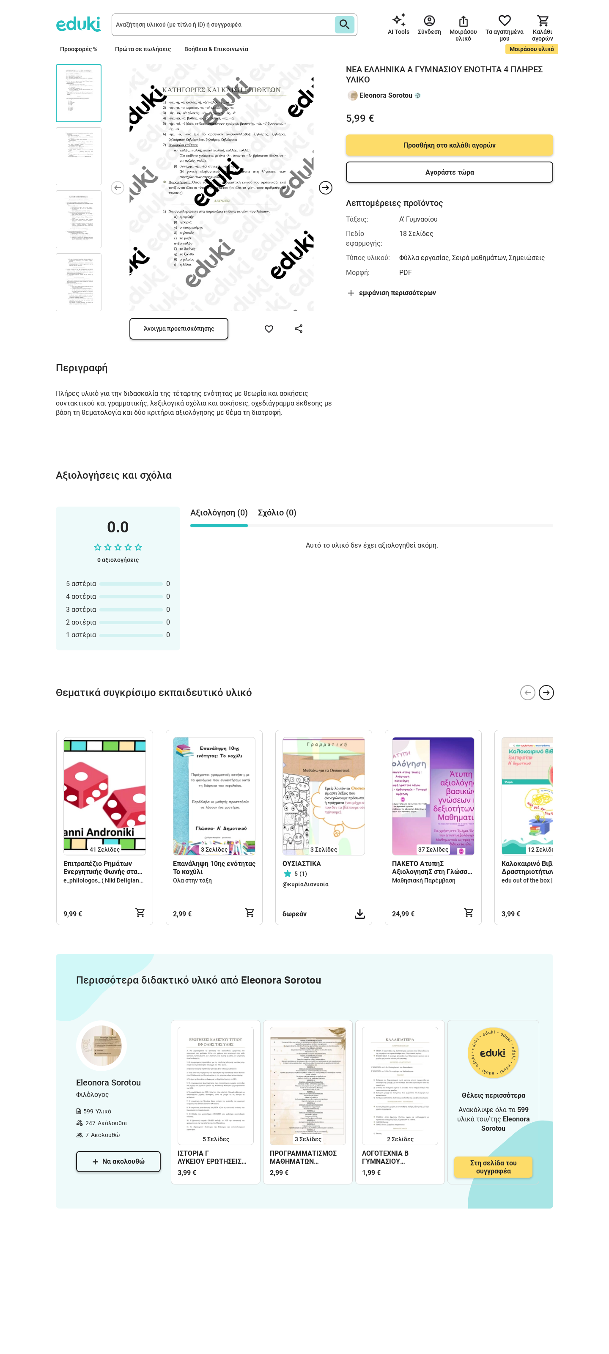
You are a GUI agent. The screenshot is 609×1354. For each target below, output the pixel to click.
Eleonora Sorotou (385, 95)
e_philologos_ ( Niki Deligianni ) (105, 880)
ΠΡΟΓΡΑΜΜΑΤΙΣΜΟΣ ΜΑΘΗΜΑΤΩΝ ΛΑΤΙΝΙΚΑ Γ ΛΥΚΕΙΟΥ (303, 1157)
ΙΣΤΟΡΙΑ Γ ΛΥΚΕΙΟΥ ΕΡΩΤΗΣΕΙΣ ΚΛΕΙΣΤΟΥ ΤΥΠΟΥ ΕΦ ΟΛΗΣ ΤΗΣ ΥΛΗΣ (210, 1157)
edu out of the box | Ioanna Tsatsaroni (552, 880)
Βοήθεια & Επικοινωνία (216, 49)
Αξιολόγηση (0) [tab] (219, 512)
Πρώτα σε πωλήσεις (143, 49)
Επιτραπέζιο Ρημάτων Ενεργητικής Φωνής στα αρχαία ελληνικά (100, 868)
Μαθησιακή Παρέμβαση (423, 880)
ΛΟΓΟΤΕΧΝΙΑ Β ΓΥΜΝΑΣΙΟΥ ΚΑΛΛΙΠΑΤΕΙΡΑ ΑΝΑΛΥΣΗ (385, 1157)
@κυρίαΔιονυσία (306, 884)
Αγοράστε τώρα (449, 172)
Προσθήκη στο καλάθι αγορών (449, 145)
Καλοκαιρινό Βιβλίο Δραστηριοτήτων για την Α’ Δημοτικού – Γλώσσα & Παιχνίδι (542, 868)
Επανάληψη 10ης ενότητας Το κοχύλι (214, 868)
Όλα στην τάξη (192, 880)
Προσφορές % (78, 49)
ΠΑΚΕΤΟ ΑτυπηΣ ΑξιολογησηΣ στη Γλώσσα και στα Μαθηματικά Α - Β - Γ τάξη (431, 868)
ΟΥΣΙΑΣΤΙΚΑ (302, 864)
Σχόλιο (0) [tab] (277, 512)
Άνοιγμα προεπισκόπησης (179, 328)
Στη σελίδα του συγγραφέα (493, 1167)
